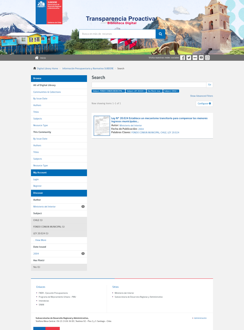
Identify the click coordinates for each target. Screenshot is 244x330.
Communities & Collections (47, 92)
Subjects (37, 119)
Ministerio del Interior (59, 206)
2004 (59, 253)
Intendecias (44, 301)
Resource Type (40, 125)
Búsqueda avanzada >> (90, 42)
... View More (39, 240)
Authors (37, 105)
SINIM (41, 305)
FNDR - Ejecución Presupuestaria (53, 293)
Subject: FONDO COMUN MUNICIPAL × (108, 91)
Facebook (182, 57)
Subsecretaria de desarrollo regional (49, 14)
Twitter (188, 57)
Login (36, 179)
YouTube (201, 57)
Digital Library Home (47, 68)
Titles (36, 112)
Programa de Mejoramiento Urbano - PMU (57, 297)
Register (37, 186)
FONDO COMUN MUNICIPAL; (146, 132)
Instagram (207, 57)
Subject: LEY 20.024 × (136, 91)
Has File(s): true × (155, 91)
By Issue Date (40, 98)
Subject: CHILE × (171, 91)
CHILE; (164, 132)
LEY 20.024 (173, 132)
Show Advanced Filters (201, 96)
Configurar (204, 103)
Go (209, 84)
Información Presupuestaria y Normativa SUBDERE (88, 68)
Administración (200, 318)
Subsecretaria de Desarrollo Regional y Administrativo (139, 297)
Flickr (195, 57)
